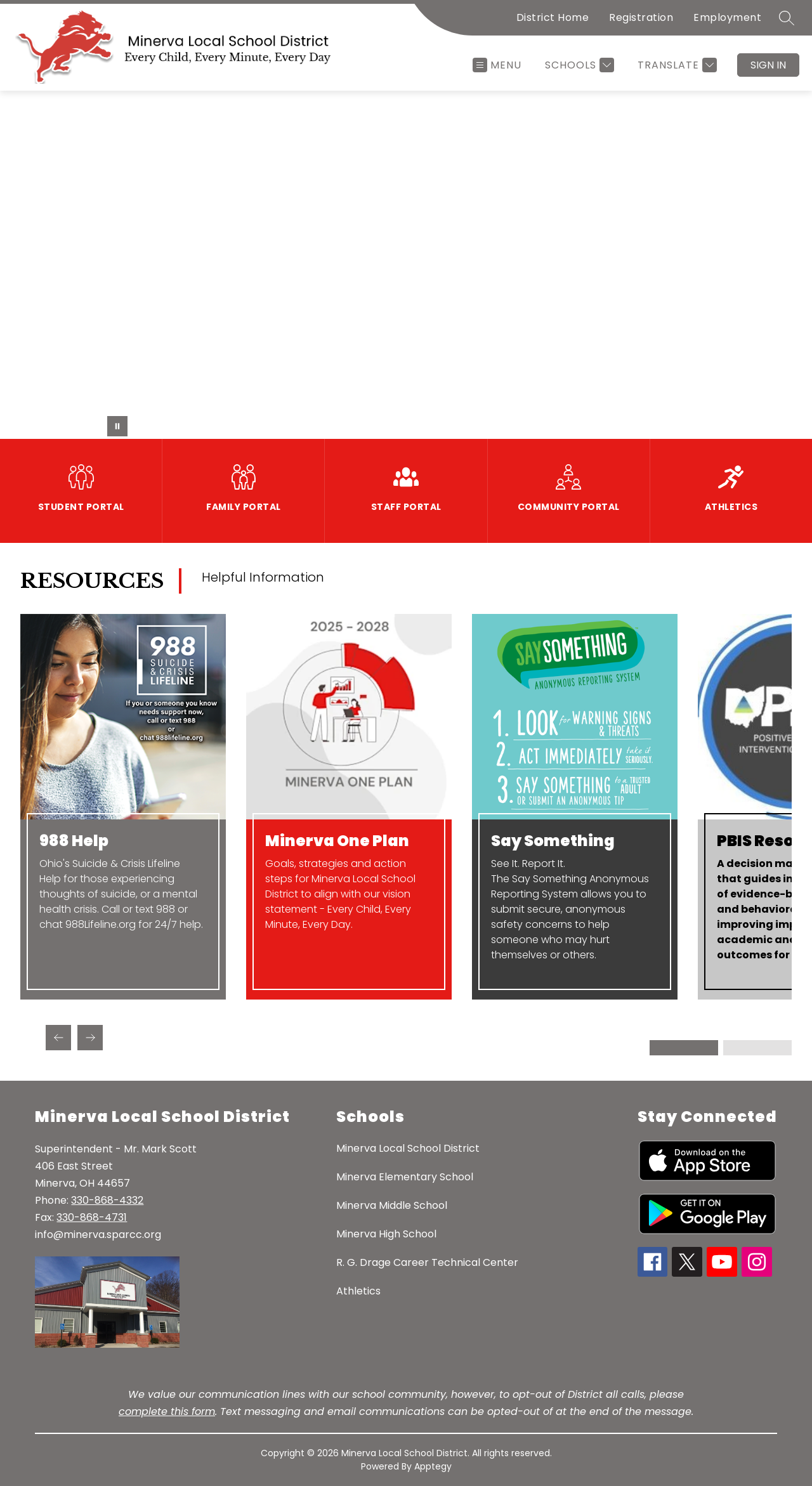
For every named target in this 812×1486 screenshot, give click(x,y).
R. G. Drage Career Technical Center (427, 1262)
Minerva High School (386, 1234)
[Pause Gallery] (117, 426)
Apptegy (433, 1466)
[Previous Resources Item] (58, 1037)
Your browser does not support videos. (406, 265)
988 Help (73, 841)
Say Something (553, 841)
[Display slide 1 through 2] (685, 1047)
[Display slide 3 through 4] (757, 1047)
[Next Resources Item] (90, 1037)
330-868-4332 (107, 1200)
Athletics (358, 1291)
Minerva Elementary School (404, 1177)
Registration (641, 17)
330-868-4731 (91, 1217)
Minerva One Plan (337, 841)
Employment (727, 17)
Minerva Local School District (408, 1148)
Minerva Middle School (391, 1205)
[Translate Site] (675, 65)
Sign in (768, 65)
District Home (552, 17)
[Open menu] (497, 65)
